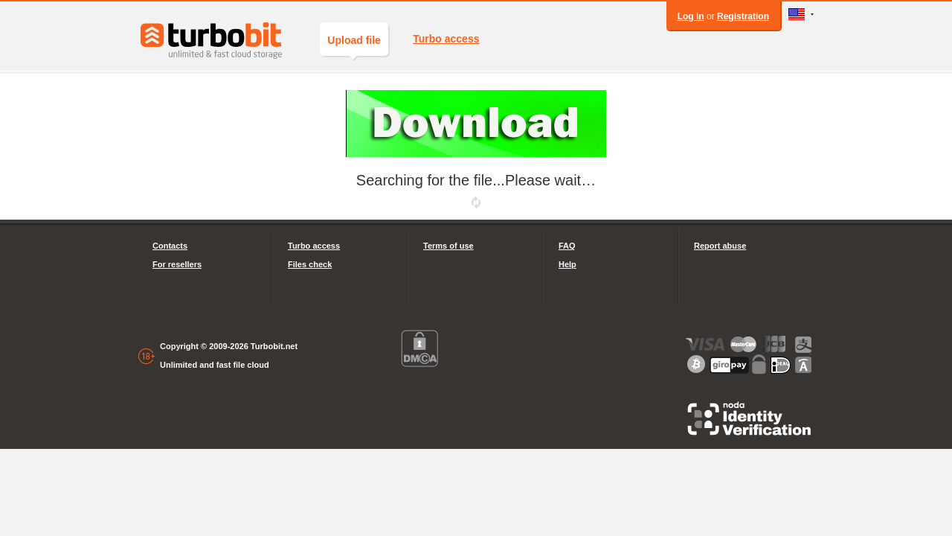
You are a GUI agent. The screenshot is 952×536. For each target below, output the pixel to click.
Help (567, 264)
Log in (691, 16)
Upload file (354, 45)
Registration (743, 16)
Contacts (169, 245)
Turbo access (446, 39)
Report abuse (720, 245)
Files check (310, 264)
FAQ (567, 245)
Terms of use (448, 245)
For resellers (177, 264)
